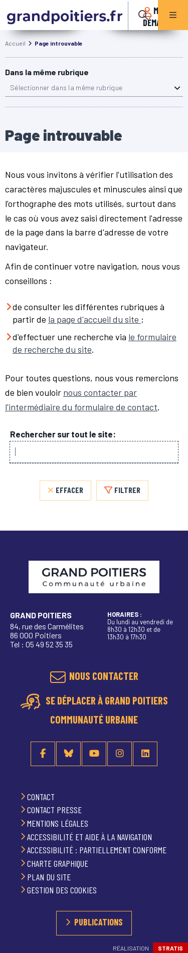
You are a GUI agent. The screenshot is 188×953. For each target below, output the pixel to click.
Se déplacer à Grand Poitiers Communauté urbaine (106, 710)
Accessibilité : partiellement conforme (97, 849)
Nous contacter (103, 675)
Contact (42, 796)
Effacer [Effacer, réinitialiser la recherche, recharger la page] (69, 490)
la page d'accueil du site (94, 319)
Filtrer (127, 490)
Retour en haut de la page (168, 586)
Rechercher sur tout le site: (63, 434)
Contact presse (55, 809)
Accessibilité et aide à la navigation (90, 836)
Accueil (15, 43)
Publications (98, 921)
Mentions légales (58, 823)
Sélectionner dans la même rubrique (66, 87)
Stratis (170, 947)
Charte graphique (58, 863)
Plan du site (50, 876)
